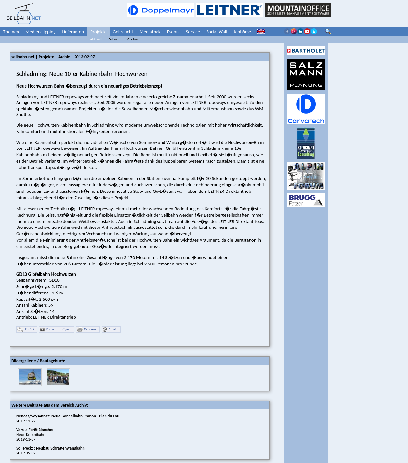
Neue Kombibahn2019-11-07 (34, 434)
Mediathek (150, 31)
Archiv (132, 39)
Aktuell (96, 39)
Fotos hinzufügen (55, 329)
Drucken (86, 329)
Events (173, 31)
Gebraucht (123, 31)
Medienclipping (40, 31)
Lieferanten (73, 31)
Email (109, 329)
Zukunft (114, 39)
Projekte (98, 31)
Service (193, 31)
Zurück (25, 329)
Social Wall (216, 31)
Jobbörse (242, 31)
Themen (11, 31)
